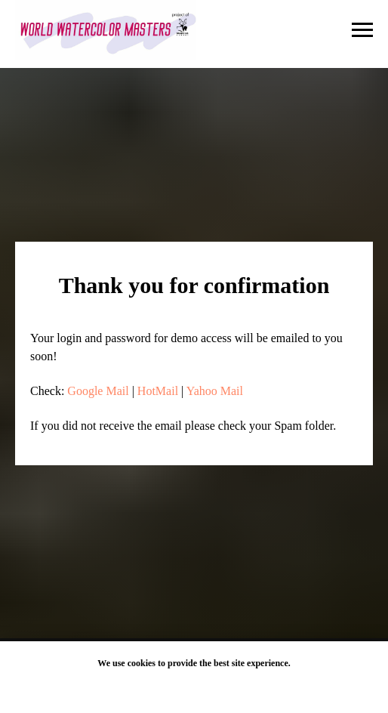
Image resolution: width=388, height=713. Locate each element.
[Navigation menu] (362, 30)
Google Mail (97, 390)
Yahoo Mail (214, 390)
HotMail (157, 390)
